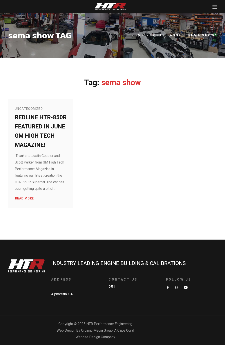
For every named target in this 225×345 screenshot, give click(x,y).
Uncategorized (29, 109)
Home (137, 35)
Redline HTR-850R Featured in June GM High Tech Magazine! (41, 131)
